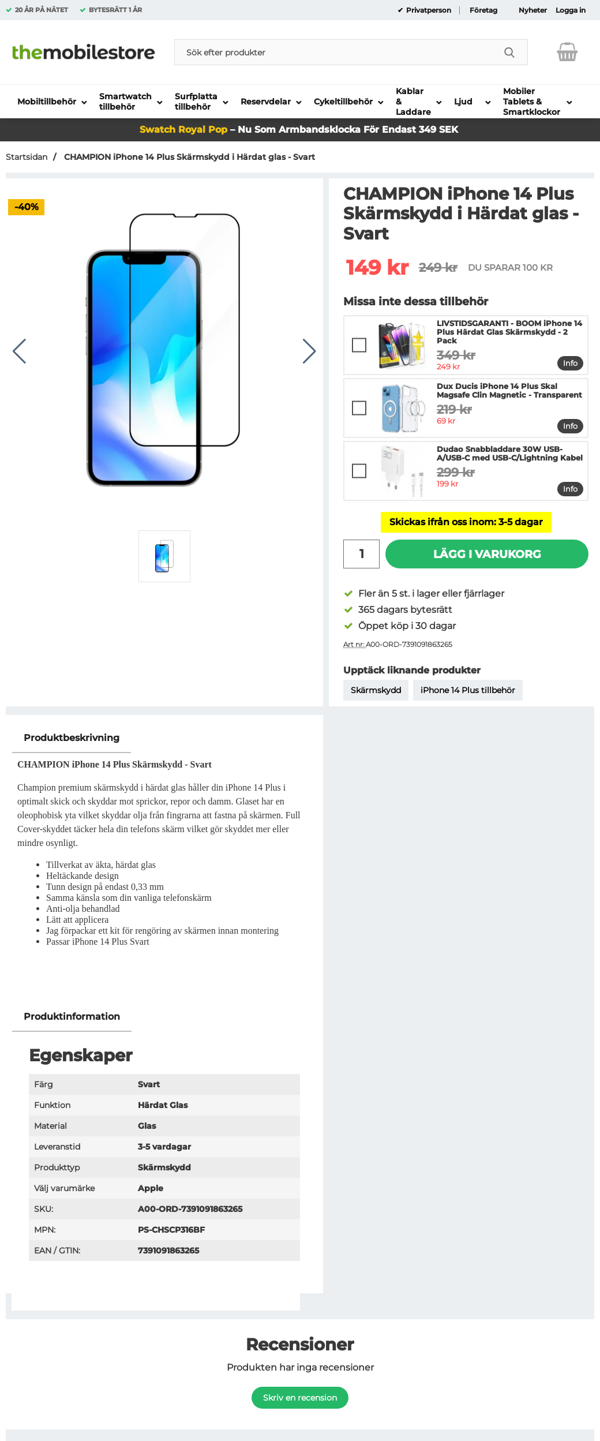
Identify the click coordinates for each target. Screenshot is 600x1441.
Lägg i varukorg (487, 554)
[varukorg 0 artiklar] (567, 52)
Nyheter (533, 10)
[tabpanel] (164, 863)
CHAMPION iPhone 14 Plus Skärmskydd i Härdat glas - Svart (188, 157)
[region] (164, 738)
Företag (483, 10)
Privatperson (427, 10)
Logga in (571, 10)
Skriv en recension (300, 1398)
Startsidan (26, 157)
